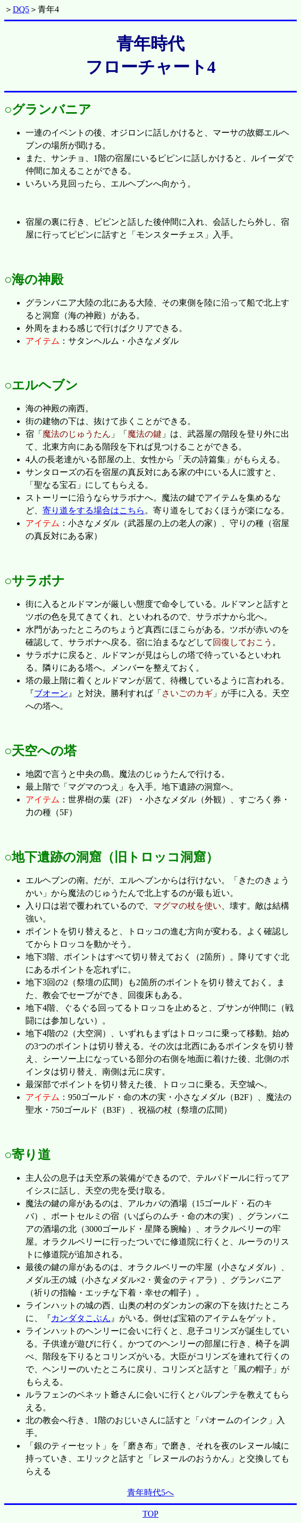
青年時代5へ (150, 1492)
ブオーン (51, 693)
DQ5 (21, 9)
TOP (150, 1513)
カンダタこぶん (81, 1318)
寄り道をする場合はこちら (94, 510)
